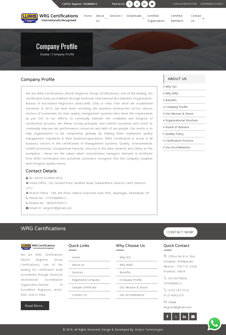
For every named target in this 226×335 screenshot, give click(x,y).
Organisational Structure (181, 120)
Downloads (134, 16)
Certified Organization (156, 18)
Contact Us (196, 18)
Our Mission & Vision (179, 113)
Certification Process (178, 140)
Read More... (35, 306)
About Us (100, 18)
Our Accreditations (177, 147)
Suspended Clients (212, 3)
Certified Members (177, 18)
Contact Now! (180, 232)
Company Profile (176, 107)
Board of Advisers (176, 127)
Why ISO (170, 86)
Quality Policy (174, 134)
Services (115, 16)
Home (88, 16)
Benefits (170, 100)
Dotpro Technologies (148, 329)
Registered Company (86, 280)
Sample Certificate (84, 287)
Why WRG (171, 93)
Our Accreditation (185, 3)
